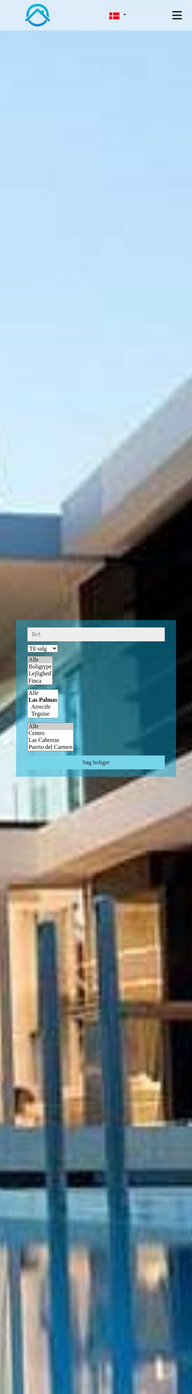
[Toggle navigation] (177, 15)
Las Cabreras (50, 740)
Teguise (43, 714)
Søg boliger (96, 762)
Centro (50, 733)
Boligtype (40, 666)
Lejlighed (40, 673)
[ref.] (96, 634)
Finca (40, 680)
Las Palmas (43, 700)
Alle (40, 659)
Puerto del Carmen (50, 747)
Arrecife (43, 707)
